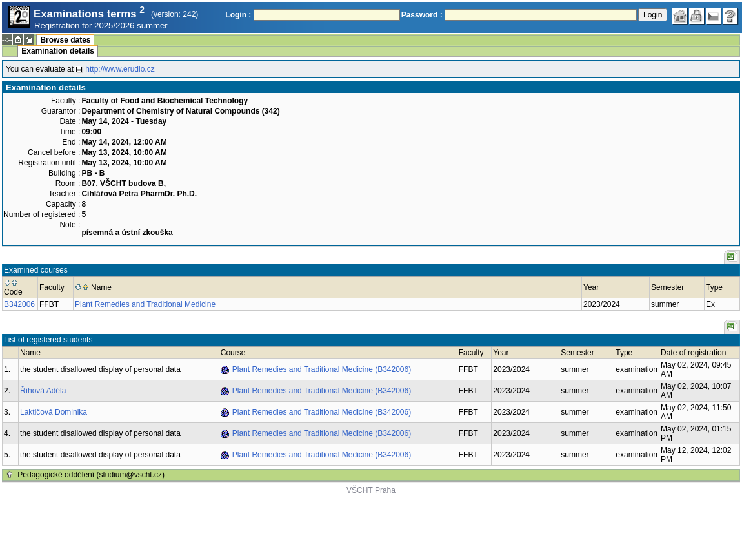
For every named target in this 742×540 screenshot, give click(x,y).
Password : (422, 14)
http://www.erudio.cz (119, 69)
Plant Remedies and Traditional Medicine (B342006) (322, 369)
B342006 (19, 304)
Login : (238, 14)
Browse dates (65, 40)
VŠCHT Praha (371, 490)
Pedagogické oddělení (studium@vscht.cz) (91, 474)
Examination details (57, 51)
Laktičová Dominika (53, 412)
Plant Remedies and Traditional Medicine (145, 304)
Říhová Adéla (43, 390)
